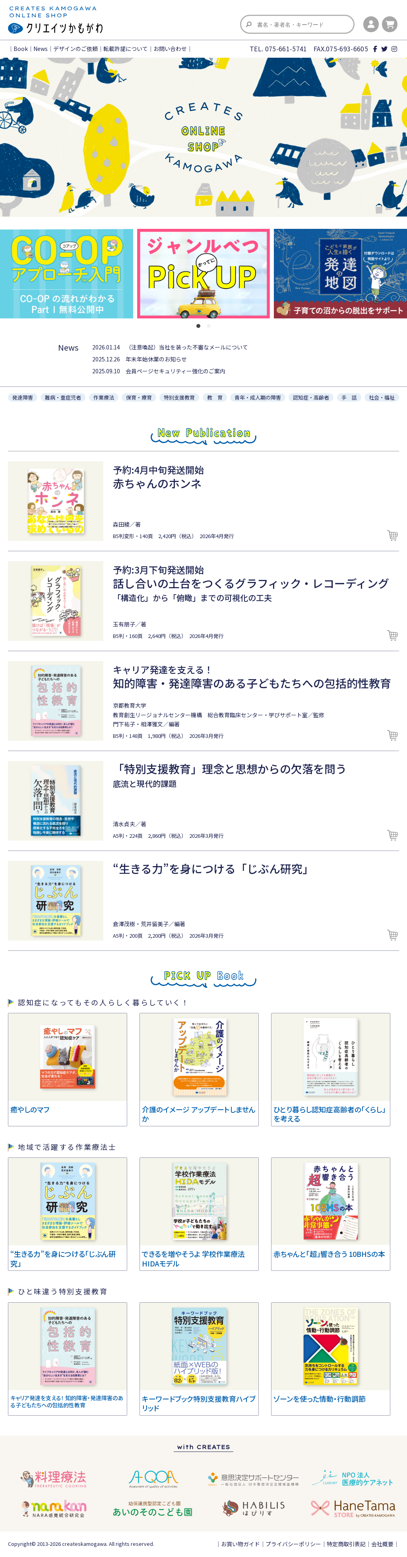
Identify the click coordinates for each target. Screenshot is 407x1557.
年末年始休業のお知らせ (156, 359)
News (40, 49)
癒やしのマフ (29, 1109)
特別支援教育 (179, 397)
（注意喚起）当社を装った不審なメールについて (187, 347)
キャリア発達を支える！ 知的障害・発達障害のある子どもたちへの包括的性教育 (66, 1401)
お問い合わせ (170, 49)
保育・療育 (139, 397)
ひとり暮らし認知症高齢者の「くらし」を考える (329, 1114)
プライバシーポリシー (293, 1544)
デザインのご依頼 (75, 49)
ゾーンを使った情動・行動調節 (319, 1398)
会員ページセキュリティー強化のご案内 (175, 371)
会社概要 (382, 1544)
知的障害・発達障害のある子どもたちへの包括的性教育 (252, 683)
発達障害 (22, 397)
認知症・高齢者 (311, 397)
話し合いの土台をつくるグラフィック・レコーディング (251, 583)
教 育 (215, 397)
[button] (198, 326)
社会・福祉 (382, 397)
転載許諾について (125, 49)
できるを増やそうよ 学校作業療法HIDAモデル (193, 1258)
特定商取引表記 (346, 1544)
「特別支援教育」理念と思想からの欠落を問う (230, 769)
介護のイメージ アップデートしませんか (199, 1114)
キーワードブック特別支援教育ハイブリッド (199, 1403)
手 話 (349, 397)
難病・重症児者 (63, 397)
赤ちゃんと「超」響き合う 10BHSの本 (329, 1254)
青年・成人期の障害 (258, 397)
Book (21, 49)
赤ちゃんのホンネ (157, 483)
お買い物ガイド (240, 1544)
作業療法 (103, 397)
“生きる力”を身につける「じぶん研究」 (213, 868)
